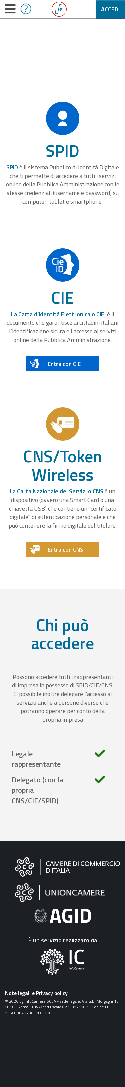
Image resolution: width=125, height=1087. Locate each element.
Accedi (110, 9)
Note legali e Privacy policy (36, 993)
